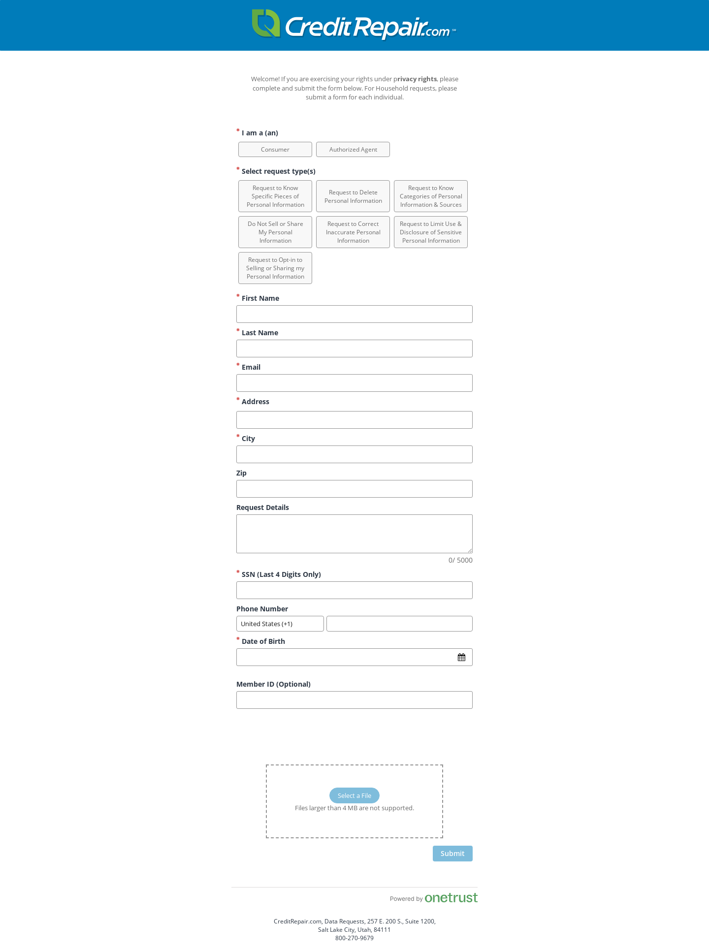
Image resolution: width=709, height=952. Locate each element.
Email (248, 367)
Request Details (262, 507)
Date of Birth (260, 641)
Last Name (257, 332)
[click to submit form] (453, 853)
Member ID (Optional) (273, 684)
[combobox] (280, 624)
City (245, 438)
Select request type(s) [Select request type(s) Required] (276, 171)
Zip (241, 472)
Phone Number (262, 608)
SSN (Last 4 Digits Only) (278, 574)
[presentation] (398, 735)
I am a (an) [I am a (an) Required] (257, 132)
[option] (275, 149)
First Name (257, 298)
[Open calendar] (461, 657)
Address (252, 401)
